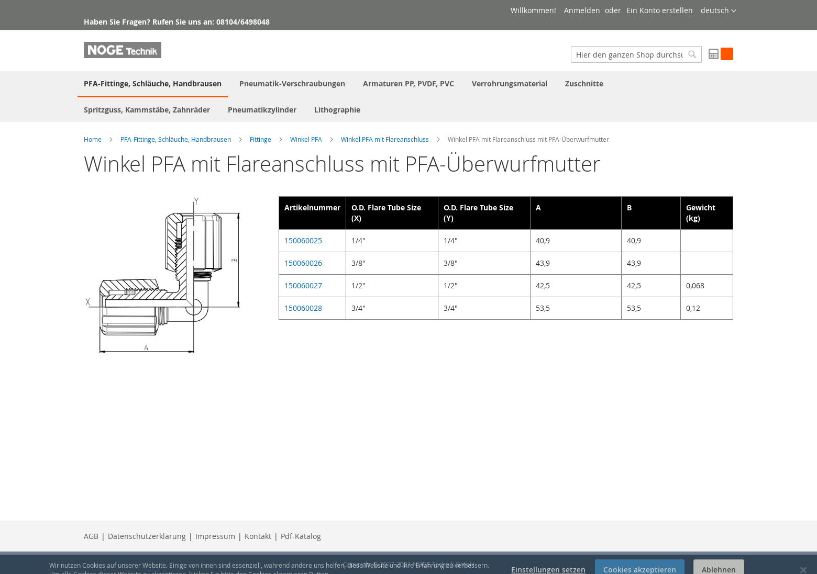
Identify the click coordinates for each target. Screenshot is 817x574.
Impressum (215, 536)
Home (93, 139)
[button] (718, 11)
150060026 (303, 263)
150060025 (303, 240)
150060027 (303, 285)
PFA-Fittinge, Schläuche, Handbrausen (175, 139)
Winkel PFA (306, 139)
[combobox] (636, 54)
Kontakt (258, 536)
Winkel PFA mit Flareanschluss (385, 139)
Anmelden (582, 10)
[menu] (408, 96)
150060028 (303, 308)
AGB (91, 536)
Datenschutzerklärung (147, 536)
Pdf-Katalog (301, 536)
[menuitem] (153, 84)
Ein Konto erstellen (659, 10)
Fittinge (260, 139)
